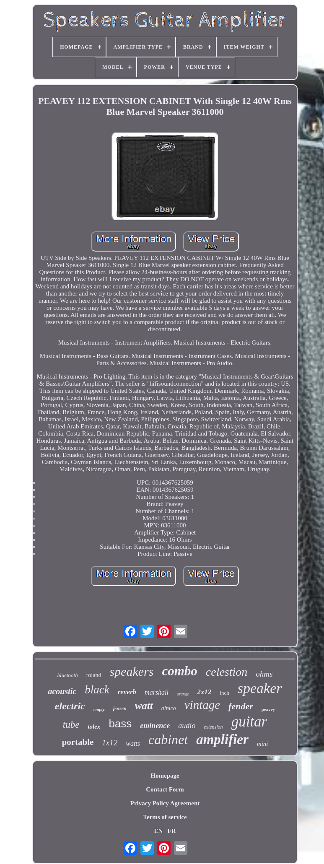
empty (99, 709)
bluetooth (67, 675)
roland (93, 675)
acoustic (62, 691)
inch (224, 693)
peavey (268, 709)
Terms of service (165, 817)
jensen (120, 708)
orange (183, 694)
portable (77, 742)
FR (172, 831)
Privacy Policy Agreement (165, 803)
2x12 (204, 692)
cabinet (168, 739)
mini (262, 743)
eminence (155, 725)
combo (179, 671)
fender (240, 706)
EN (158, 831)
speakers (131, 671)
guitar (249, 722)
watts (133, 743)
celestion (227, 671)
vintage (202, 704)
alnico (168, 708)
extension (213, 727)
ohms (264, 673)
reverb (127, 692)
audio (186, 725)
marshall (156, 692)
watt (144, 705)
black (97, 689)
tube (71, 724)
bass (120, 723)
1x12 (109, 742)
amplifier (222, 739)
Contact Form (165, 789)
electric (70, 706)
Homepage (164, 775)
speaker (260, 688)
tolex (94, 726)
